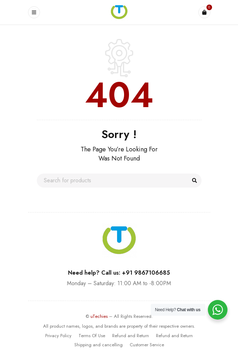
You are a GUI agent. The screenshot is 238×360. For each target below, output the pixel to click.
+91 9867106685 (146, 273)
